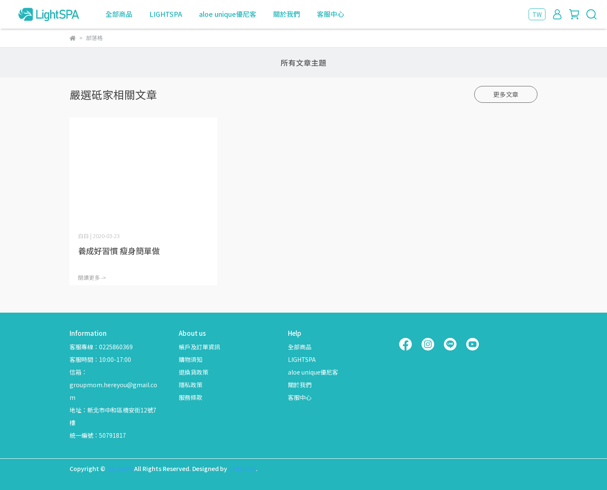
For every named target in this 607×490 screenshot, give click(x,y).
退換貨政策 (193, 372)
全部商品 (118, 14)
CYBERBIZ (242, 468)
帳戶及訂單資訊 (199, 347)
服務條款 (190, 397)
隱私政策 (190, 384)
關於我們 (286, 14)
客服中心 (330, 14)
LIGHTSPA (165, 14)
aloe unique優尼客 (227, 14)
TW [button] (537, 14)
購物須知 (190, 359)
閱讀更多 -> (92, 277)
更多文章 (505, 94)
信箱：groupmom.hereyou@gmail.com (113, 385)
